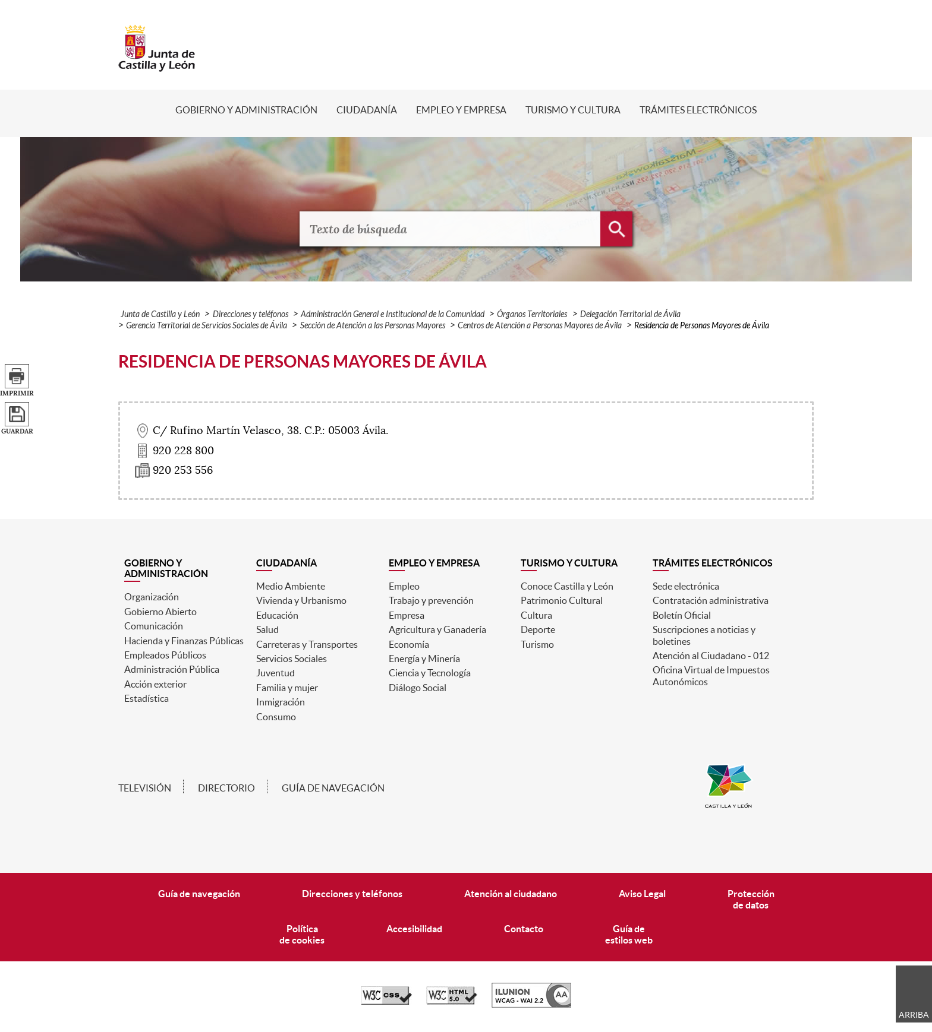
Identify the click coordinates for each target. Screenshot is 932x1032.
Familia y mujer (287, 687)
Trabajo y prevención (431, 600)
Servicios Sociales (291, 658)
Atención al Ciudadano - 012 (711, 655)
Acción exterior (155, 684)
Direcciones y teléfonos (250, 314)
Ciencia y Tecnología (430, 672)
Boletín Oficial (682, 615)
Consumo (276, 716)
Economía (409, 644)
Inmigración (280, 702)
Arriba (914, 1015)
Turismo (537, 644)
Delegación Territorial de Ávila (630, 314)
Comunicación (153, 626)
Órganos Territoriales (532, 314)
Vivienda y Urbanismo (301, 600)
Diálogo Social (417, 687)
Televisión (144, 788)
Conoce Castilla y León (567, 586)
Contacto (523, 928)
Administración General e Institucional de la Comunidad (392, 314)
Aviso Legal (642, 893)
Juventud (275, 672)
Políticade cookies (302, 934)
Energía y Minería (424, 658)
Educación (277, 615)
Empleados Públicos (165, 655)
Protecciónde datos (751, 899)
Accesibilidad (414, 928)
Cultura (536, 615)
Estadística (146, 698)
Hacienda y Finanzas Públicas (184, 640)
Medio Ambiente (290, 586)
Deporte (538, 629)
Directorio (226, 788)
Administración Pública (171, 669)
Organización (151, 596)
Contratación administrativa (711, 600)
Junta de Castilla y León (160, 314)
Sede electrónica (686, 586)
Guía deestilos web (629, 934)
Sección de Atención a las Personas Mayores (372, 326)
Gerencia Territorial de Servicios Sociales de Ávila (206, 326)
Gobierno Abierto (160, 611)
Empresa (406, 615)
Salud (267, 629)
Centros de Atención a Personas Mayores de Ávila (540, 326)
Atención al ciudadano (510, 893)
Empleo (404, 586)
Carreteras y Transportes (307, 644)
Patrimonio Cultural (562, 600)
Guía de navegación (333, 788)
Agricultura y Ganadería (437, 629)
